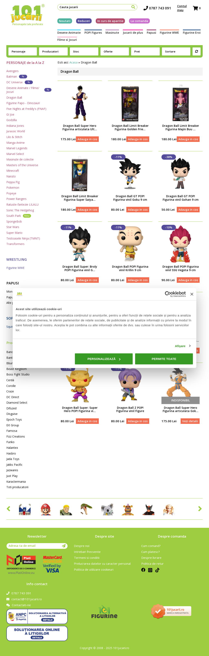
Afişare (180, 345)
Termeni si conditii (86, 558)
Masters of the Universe (22, 165)
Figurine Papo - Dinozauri (23, 103)
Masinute (111, 34)
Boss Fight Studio (18, 374)
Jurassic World (15, 131)
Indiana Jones (15, 126)
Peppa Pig (13, 182)
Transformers (15, 244)
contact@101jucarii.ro (24, 599)
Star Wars (12, 227)
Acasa (73, 62)
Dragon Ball (14, 97)
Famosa (11, 431)
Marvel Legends (16, 148)
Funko (10, 442)
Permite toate (164, 359)
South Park (18, 216)
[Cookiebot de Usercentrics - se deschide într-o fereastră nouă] (168, 294)
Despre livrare (151, 558)
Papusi (152, 34)
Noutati (62, 22)
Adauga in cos (87, 141)
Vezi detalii (190, 435)
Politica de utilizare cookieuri (93, 569)
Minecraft (12, 171)
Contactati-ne (18, 605)
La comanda (137, 22)
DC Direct (12, 397)
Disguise (12, 414)
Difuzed (11, 408)
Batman (16, 76)
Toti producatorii (17, 487)
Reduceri (82, 22)
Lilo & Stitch (14, 137)
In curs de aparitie (108, 22)
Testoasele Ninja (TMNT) (23, 238)
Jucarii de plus (133, 34)
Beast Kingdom (16, 369)
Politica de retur (152, 563)
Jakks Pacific (14, 465)
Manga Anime (15, 143)
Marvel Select (15, 154)
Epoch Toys (14, 419)
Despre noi (81, 546)
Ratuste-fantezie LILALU (22, 204)
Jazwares (12, 470)
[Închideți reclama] (191, 294)
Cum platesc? (150, 552)
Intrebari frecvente (87, 552)
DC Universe (19, 82)
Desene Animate (67, 34)
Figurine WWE (170, 34)
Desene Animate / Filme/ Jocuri (28, 90)
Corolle (11, 386)
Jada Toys (12, 459)
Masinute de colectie (20, 159)
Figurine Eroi (194, 34)
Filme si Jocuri (65, 41)
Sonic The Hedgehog (20, 210)
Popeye (11, 193)
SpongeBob (14, 221)
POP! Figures (91, 34)
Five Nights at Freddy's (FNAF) (26, 109)
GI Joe (10, 114)
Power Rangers (16, 199)
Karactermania (16, 481)
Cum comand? (151, 546)
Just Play (12, 476)
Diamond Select (16, 402)
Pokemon (12, 187)
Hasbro (11, 453)
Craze (10, 391)
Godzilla (11, 120)
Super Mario (14, 233)
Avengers (12, 71)
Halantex (12, 448)
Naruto (11, 176)
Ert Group (12, 425)
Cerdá (10, 380)
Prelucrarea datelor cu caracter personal (102, 563)
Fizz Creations (15, 436)
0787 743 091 (159, 9)
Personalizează (104, 359)
